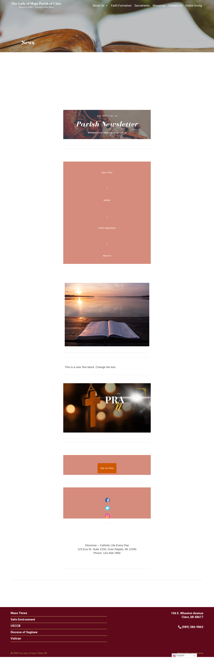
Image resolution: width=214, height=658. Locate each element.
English (178, 655)
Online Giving (193, 5)
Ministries (159, 5)
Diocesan (198, 654)
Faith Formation (121, 5)
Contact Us (175, 5)
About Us (100, 5)
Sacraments (142, 5)
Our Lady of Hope (28, 654)
